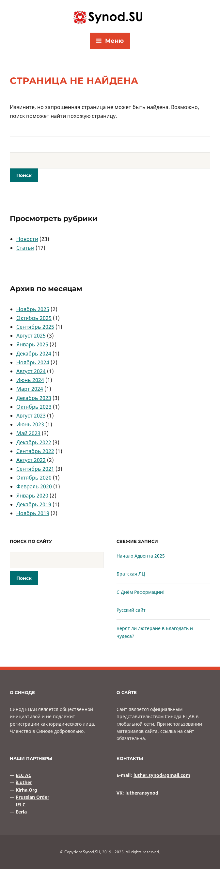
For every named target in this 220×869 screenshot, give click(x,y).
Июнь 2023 (30, 424)
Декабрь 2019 (33, 504)
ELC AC (23, 775)
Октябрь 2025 (34, 318)
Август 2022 (31, 460)
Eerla (22, 812)
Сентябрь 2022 (35, 451)
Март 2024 (29, 388)
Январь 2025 (32, 344)
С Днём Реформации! (141, 592)
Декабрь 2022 (33, 442)
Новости (27, 239)
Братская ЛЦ (131, 574)
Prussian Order (32, 797)
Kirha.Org (26, 790)
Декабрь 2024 (33, 353)
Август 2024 (31, 371)
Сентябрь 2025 (35, 326)
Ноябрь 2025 (32, 309)
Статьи (25, 247)
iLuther (24, 782)
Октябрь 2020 (34, 477)
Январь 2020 (32, 495)
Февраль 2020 (34, 486)
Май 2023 (28, 433)
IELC (20, 804)
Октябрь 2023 (34, 406)
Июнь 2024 (30, 380)
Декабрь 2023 (33, 398)
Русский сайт (131, 610)
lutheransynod (141, 793)
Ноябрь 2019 (32, 513)
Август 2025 (31, 335)
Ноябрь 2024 (32, 362)
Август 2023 (31, 415)
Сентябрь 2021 (35, 468)
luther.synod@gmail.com (162, 775)
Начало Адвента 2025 (141, 556)
